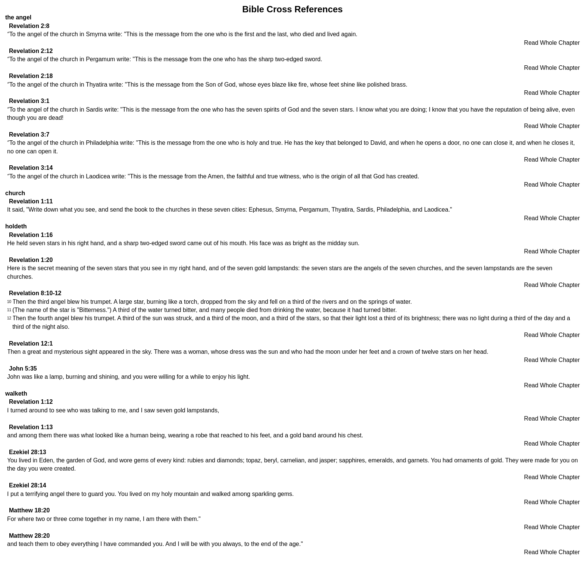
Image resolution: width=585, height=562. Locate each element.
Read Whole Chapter (552, 43)
